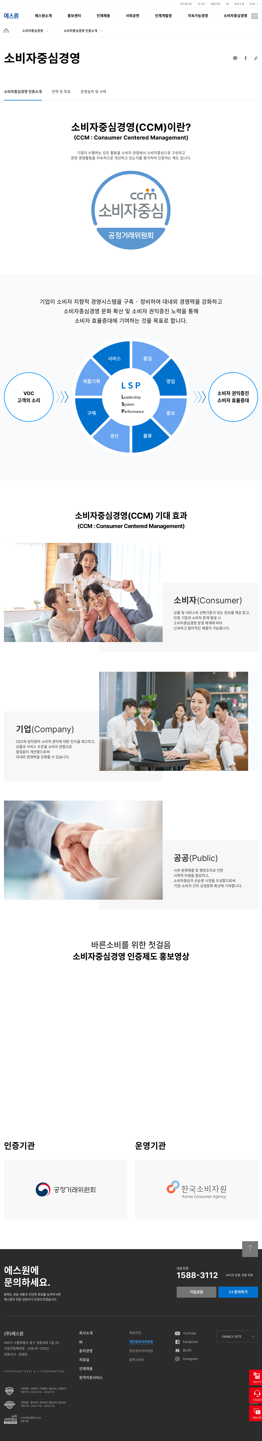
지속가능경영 (198, 16)
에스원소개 (43, 16)
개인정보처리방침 (141, 1342)
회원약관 (135, 1333)
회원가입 (215, 3)
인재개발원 (163, 16)
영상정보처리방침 (141, 1351)
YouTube (189, 1333)
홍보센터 (74, 16)
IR (227, 3)
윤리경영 (86, 1351)
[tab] (23, 91)
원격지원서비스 (91, 1378)
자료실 (84, 1360)
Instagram (190, 1359)
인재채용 (103, 16)
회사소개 (239, 3)
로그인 (201, 3)
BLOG (187, 1350)
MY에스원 (186, 3)
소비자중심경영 (235, 16)
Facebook (190, 1342)
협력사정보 (136, 1360)
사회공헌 (132, 16)
